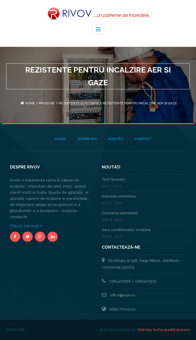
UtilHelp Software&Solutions (163, 330)
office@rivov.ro (122, 295)
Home (30, 103)
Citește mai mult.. (26, 226)
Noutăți (115, 139)
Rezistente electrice (79, 103)
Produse (47, 103)
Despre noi (87, 139)
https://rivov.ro (122, 309)
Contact (143, 139)
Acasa (60, 139)
